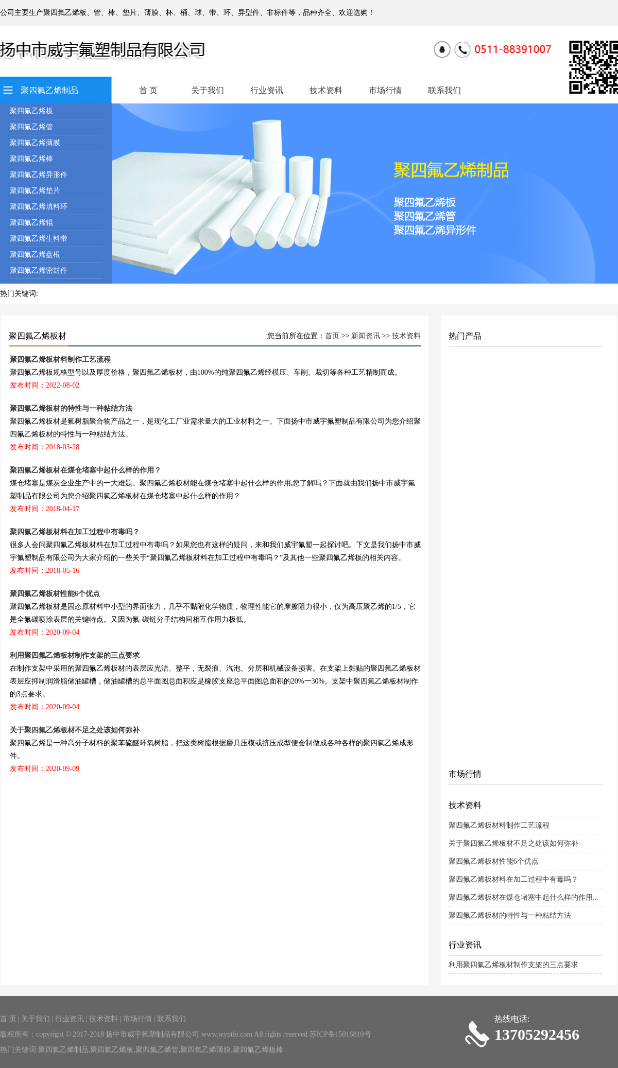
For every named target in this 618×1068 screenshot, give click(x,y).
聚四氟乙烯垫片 (35, 191)
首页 (332, 336)
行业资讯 (266, 90)
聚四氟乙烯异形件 (38, 175)
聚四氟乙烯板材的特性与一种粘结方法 (510, 915)
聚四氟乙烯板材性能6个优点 (494, 861)
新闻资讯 (365, 336)
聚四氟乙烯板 (31, 111)
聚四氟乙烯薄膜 (35, 143)
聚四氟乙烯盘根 (35, 254)
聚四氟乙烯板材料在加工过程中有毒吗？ (513, 879)
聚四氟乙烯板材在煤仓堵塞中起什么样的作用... (523, 897)
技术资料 (326, 90)
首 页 (148, 90)
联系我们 (444, 90)
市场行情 (385, 90)
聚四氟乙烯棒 (31, 159)
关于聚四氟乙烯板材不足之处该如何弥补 (513, 843)
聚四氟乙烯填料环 (38, 207)
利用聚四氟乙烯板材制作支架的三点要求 (513, 965)
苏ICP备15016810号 (340, 1034)
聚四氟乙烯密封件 (38, 270)
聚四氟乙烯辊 (31, 222)
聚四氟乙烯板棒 (258, 1050)
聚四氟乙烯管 (31, 127)
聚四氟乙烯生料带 (38, 238)
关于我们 (207, 90)
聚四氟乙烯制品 (49, 90)
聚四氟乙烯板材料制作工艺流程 (499, 825)
